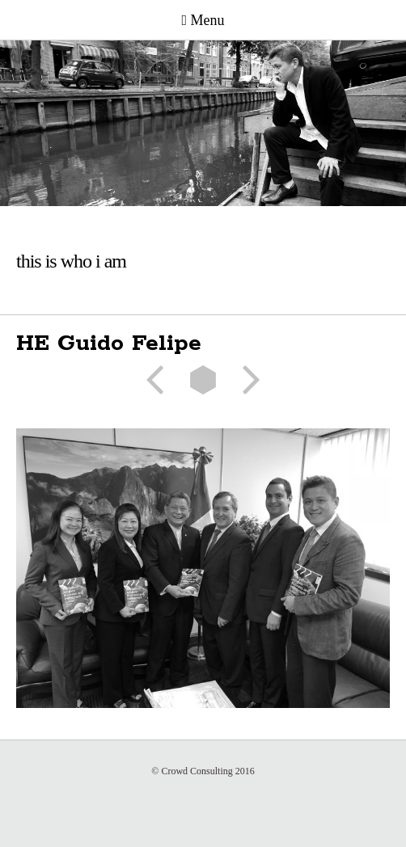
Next (246, 379)
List (203, 379)
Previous (160, 379)
